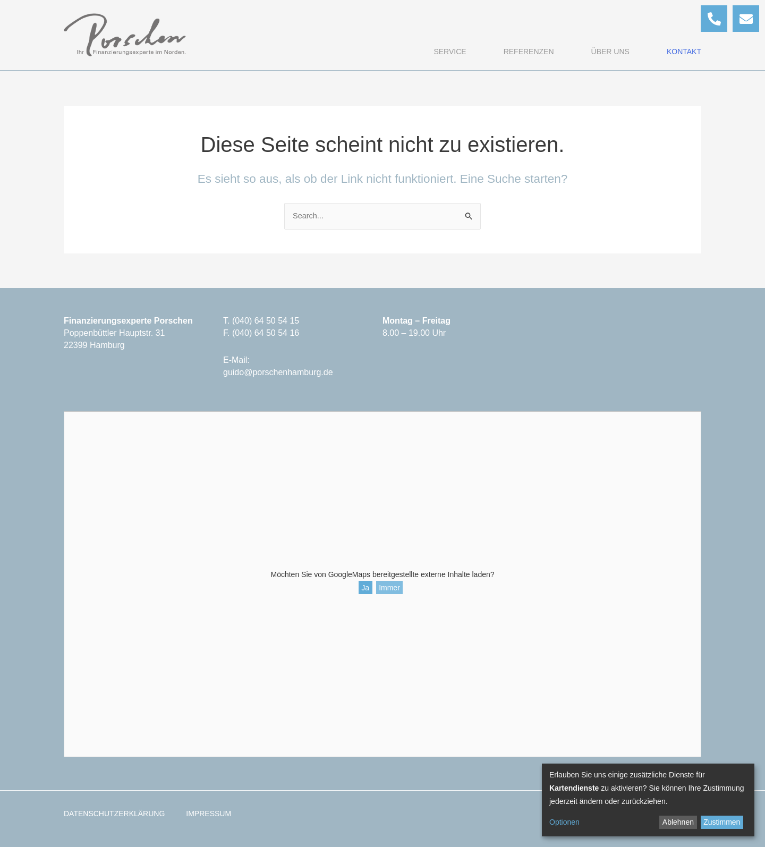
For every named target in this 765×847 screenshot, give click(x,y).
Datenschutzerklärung (114, 813)
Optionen (564, 822)
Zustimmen (721, 822)
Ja (365, 587)
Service (450, 51)
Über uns (610, 51)
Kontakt (684, 51)
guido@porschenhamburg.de (278, 372)
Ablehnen (678, 822)
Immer (389, 587)
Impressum (208, 813)
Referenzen (529, 51)
